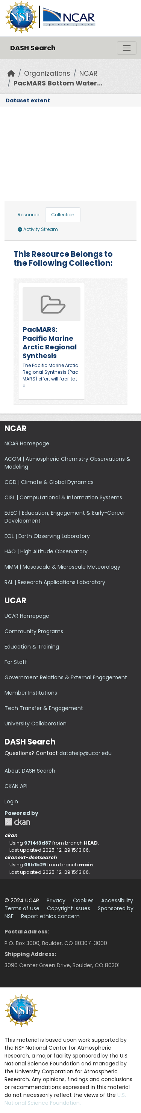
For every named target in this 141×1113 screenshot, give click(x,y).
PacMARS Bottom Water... (58, 83)
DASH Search (33, 47)
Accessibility (117, 900)
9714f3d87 (37, 842)
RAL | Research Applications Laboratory (55, 582)
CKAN (17, 822)
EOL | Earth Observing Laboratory (47, 536)
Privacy (56, 900)
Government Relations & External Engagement (66, 677)
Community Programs (34, 631)
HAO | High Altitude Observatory (46, 551)
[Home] (11, 73)
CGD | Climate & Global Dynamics (49, 482)
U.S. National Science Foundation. (65, 1099)
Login (11, 801)
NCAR (88, 73)
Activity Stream (38, 229)
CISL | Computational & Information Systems (63, 497)
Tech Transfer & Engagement (44, 708)
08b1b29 (35, 864)
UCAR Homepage (27, 616)
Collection (62, 214)
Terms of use (22, 908)
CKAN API (16, 786)
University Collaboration (36, 723)
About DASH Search (30, 770)
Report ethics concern (50, 916)
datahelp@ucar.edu (85, 753)
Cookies (83, 900)
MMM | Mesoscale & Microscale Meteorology (62, 567)
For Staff (16, 662)
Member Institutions (31, 693)
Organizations (47, 73)
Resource (28, 214)
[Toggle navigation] (126, 48)
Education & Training (32, 646)
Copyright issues (68, 908)
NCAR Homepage (27, 443)
